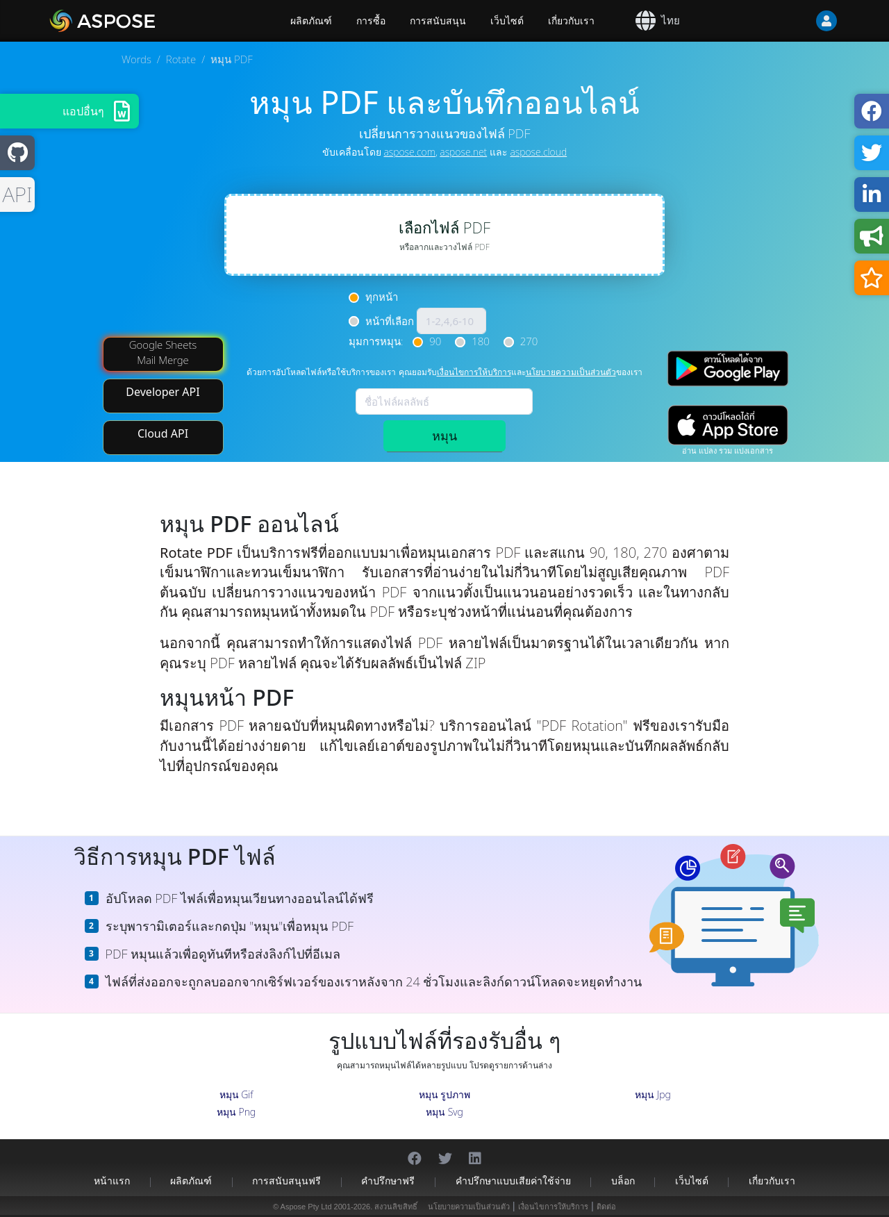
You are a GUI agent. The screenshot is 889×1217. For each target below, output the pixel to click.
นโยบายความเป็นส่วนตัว (571, 372)
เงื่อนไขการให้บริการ (474, 372)
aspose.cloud (538, 151)
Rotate (181, 59)
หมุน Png (236, 1111)
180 (481, 341)
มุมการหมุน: (376, 341)
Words (136, 59)
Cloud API (163, 433)
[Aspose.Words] (142, 20)
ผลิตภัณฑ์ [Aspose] (311, 20)
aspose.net (463, 151)
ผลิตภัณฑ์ (191, 1180)
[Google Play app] (727, 368)
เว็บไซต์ (507, 20)
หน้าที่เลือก (389, 321)
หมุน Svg (444, 1111)
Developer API (162, 391)
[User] (798, 20)
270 (529, 341)
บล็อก (623, 1180)
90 (435, 341)
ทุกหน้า (381, 297)
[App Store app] (727, 425)
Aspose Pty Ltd (306, 1206)
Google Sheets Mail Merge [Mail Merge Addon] (163, 352)
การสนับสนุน (438, 20)
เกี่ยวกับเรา (571, 20)
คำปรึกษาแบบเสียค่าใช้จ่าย (513, 1180)
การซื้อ (370, 20)
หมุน (444, 435)
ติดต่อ (606, 1206)
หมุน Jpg (653, 1094)
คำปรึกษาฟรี (388, 1180)
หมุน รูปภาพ (445, 1094)
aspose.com (409, 151)
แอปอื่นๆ (83, 111)
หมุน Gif (236, 1094)
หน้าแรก (112, 1180)
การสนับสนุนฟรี (286, 1180)
